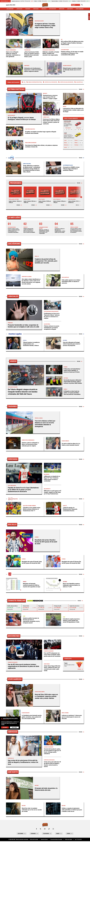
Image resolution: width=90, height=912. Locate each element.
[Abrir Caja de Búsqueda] (82, 5)
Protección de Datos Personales (56, 910)
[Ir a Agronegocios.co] (34, 654)
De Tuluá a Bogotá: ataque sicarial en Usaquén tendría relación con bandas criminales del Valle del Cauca (23, 422)
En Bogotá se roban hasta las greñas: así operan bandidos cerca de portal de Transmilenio (72, 423)
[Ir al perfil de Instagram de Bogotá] (44, 899)
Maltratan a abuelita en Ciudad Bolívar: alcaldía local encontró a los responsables (51, 54)
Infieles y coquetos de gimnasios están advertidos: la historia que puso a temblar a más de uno (71, 880)
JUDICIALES (20, 9)
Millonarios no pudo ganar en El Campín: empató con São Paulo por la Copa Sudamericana (52, 533)
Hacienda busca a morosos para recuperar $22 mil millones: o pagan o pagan (50, 97)
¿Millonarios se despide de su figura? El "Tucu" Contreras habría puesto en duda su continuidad (52, 520)
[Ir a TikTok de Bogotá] (49, 899)
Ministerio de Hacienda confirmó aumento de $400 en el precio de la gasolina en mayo (31, 633)
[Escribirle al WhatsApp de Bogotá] (53, 899)
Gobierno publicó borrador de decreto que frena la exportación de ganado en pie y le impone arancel (31, 674)
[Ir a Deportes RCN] (13, 541)
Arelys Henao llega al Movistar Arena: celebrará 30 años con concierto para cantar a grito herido (52, 728)
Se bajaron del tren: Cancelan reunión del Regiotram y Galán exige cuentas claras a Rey (45, 26)
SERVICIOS (61, 9)
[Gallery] (45, 202)
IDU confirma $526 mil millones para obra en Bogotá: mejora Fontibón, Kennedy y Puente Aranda (71, 43)
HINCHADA (36, 9)
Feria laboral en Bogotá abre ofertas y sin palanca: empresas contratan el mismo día (39, 146)
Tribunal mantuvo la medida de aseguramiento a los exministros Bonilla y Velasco (31, 369)
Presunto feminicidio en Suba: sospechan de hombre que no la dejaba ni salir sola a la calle (23, 350)
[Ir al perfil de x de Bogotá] (40, 899)
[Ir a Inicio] (45, 5)
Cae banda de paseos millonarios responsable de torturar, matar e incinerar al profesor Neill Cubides (73, 412)
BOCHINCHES (52, 9)
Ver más (81, 89)
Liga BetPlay (82, 82)
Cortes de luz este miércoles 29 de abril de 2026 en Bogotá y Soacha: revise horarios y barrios (52, 835)
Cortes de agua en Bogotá (69, 82)
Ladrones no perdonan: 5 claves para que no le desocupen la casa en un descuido (72, 782)
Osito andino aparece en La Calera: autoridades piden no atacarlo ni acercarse (71, 299)
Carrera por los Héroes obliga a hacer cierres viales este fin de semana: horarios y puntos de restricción (51, 122)
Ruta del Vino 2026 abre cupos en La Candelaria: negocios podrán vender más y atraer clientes (45, 761)
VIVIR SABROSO (79, 9)
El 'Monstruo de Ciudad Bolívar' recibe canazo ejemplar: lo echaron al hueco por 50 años (72, 401)
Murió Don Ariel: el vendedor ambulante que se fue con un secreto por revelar (30, 880)
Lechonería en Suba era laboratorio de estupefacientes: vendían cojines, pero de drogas (73, 110)
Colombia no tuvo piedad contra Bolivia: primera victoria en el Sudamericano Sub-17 (31, 551)
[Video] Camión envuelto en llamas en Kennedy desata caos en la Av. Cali (72, 70)
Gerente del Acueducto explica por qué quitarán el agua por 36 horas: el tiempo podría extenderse (52, 822)
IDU (24, 82)
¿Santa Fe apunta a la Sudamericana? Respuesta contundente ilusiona (70, 551)
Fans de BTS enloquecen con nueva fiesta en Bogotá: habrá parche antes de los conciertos (52, 714)
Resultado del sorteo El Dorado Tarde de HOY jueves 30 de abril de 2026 (31, 610)
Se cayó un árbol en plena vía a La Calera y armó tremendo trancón (71, 480)
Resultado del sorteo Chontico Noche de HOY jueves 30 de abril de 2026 (46, 589)
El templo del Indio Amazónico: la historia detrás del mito (46, 860)
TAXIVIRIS (27, 9)
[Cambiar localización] (75, 5)
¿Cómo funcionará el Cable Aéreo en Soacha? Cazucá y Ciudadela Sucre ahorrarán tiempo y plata (32, 55)
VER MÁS (19, 211)
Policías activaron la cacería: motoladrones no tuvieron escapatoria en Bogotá (52, 352)
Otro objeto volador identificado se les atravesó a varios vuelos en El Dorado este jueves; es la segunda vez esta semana (31, 299)
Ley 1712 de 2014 (80, 910)
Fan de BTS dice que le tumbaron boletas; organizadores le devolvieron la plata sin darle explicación (22, 725)
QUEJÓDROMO (10, 9)
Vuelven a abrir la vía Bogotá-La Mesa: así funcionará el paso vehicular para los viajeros (31, 480)
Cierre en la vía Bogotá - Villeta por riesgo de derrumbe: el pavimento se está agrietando (13, 55)
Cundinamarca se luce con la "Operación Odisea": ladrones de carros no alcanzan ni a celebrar (52, 339)
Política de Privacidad (32, 910)
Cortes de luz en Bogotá (52, 82)
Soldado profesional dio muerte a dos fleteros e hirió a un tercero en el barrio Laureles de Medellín (29, 243)
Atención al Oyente (43, 910)
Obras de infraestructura (35, 82)
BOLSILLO (44, 9)
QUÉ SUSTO (70, 9)
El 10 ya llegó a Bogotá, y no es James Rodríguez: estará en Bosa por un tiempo (22, 119)
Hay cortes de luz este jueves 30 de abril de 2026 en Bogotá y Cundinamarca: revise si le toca (23, 833)
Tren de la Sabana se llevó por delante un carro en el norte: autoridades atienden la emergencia (76, 242)
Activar (5, 727)
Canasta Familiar (4, 1)
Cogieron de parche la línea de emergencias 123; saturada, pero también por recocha (46, 278)
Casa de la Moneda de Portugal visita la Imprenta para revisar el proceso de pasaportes (70, 369)
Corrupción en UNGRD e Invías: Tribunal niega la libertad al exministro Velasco (71, 174)
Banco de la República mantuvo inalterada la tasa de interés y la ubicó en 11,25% (71, 633)
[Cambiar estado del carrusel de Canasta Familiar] (10, 1)
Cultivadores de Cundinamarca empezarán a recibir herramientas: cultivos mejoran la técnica (33, 70)
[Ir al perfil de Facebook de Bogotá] (36, 899)
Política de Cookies (70, 910)
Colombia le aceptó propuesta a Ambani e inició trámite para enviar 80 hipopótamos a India (71, 674)
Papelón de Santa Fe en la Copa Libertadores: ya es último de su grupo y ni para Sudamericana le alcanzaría (24, 531)
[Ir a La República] (10, 622)
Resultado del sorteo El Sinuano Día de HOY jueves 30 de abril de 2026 (72, 610)
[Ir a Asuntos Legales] (15, 359)
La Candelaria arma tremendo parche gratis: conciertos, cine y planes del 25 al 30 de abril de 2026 (32, 782)
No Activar (14, 727)
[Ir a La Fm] (11, 164)
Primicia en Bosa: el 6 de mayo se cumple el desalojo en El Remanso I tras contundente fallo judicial (72, 53)
